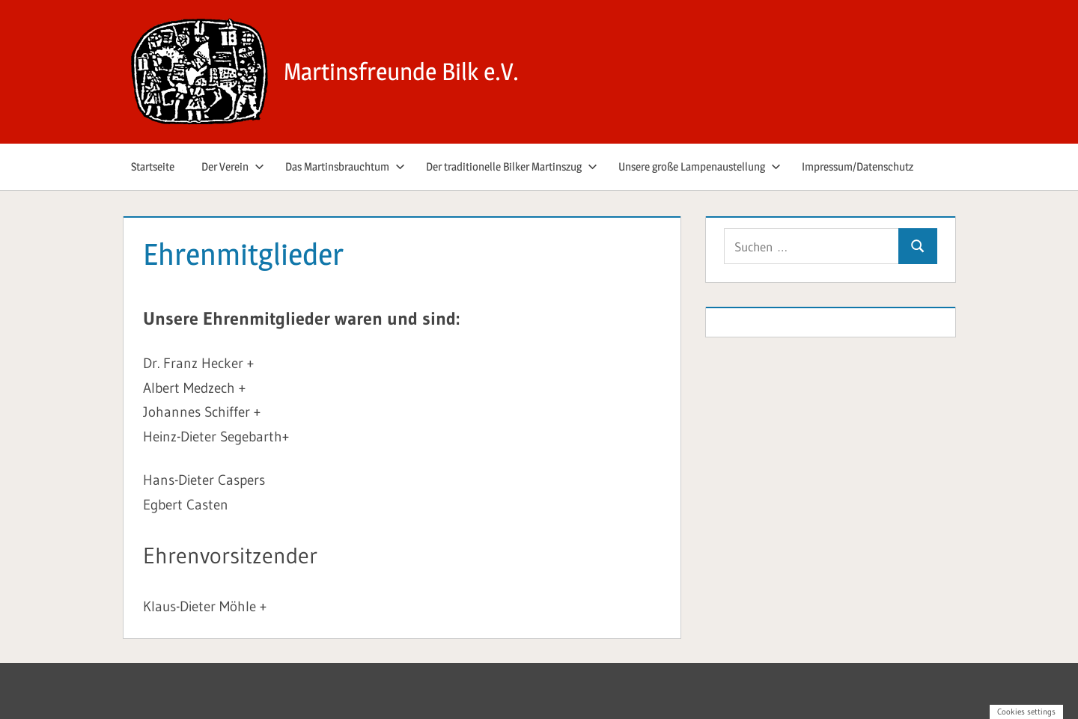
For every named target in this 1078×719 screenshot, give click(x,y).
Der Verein (232, 166)
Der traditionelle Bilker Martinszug (511, 166)
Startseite (152, 166)
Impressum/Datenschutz (857, 166)
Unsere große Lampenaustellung (699, 166)
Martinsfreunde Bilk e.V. (401, 71)
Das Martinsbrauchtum (345, 166)
